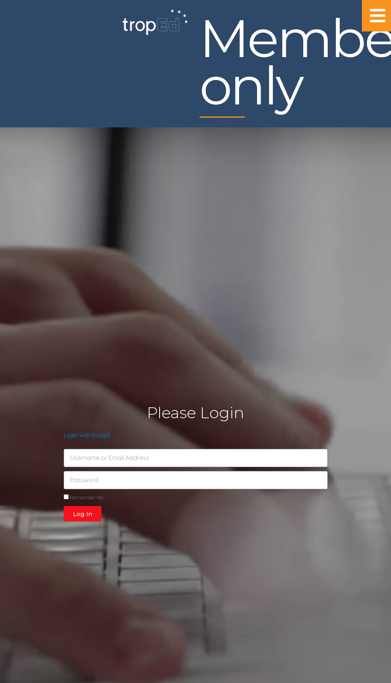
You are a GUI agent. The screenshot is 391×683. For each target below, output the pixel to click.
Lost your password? (86, 530)
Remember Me (83, 497)
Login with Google (87, 435)
